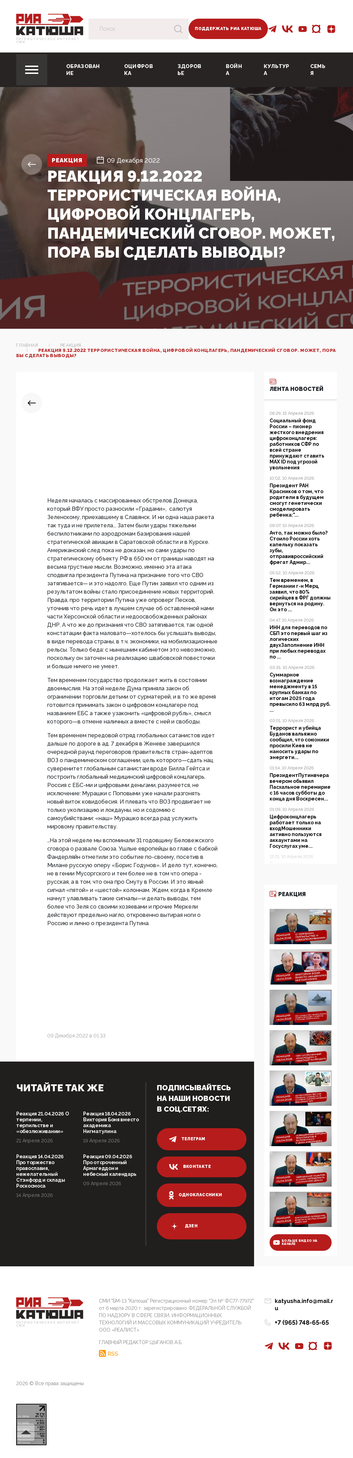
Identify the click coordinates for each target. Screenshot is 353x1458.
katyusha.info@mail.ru (306, 1301)
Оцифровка (138, 69)
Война (234, 69)
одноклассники (195, 1195)
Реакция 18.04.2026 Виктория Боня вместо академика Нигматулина (111, 1122)
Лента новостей (296, 384)
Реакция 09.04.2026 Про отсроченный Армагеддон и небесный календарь (109, 1165)
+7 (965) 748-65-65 (302, 1315)
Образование (83, 69)
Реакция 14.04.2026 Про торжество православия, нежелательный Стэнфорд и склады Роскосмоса (40, 1171)
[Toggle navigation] (32, 70)
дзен (183, 1226)
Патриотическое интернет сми (48, 41)
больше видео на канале (295, 1242)
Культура (277, 69)
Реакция (68, 160)
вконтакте (190, 1167)
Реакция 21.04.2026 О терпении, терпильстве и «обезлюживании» (42, 1122)
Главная (27, 345)
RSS (113, 1353)
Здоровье (190, 69)
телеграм (187, 1139)
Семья (317, 69)
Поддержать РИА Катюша (228, 28)
